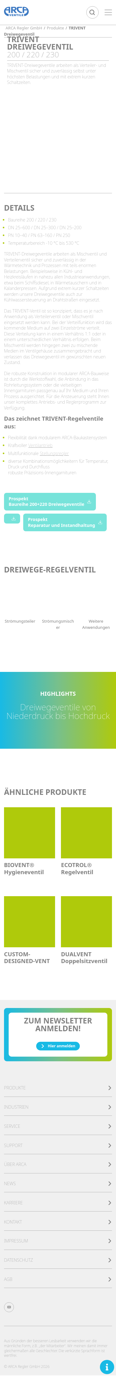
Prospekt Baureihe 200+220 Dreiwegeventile (50, 501)
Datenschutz (58, 1261)
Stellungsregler (54, 453)
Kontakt (58, 1222)
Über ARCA (58, 1165)
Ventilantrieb (40, 445)
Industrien (58, 1108)
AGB (58, 1280)
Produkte (58, 1088)
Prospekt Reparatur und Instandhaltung (65, 522)
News (58, 1184)
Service (58, 1127)
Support (58, 1146)
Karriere (58, 1203)
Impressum (58, 1241)
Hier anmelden (58, 1046)
